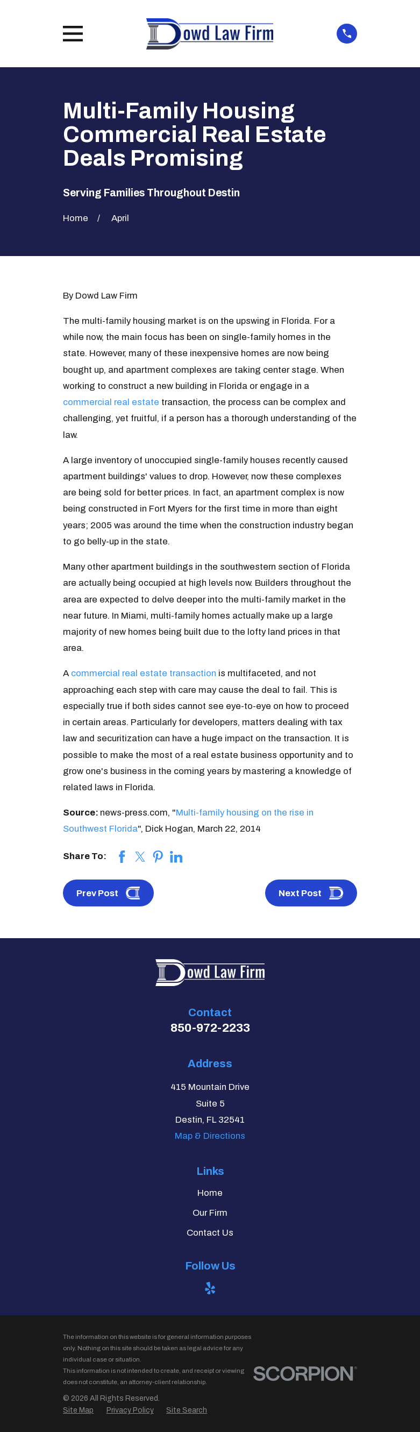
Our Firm (210, 1213)
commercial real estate (111, 402)
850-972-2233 (210, 1027)
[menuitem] (78, 1410)
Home (210, 1193)
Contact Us (210, 1233)
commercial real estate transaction (143, 673)
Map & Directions (210, 1136)
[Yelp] (210, 1288)
